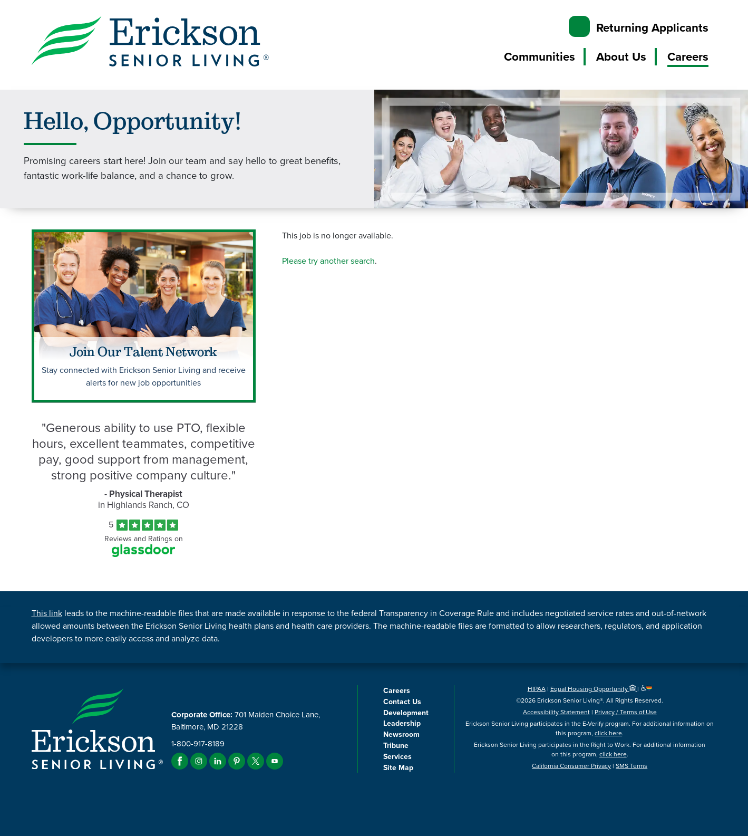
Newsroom (401, 734)
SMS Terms (631, 766)
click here (608, 733)
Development (406, 712)
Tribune (396, 745)
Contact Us (402, 701)
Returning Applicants (652, 27)
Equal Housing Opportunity (593, 689)
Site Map (398, 767)
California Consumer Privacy (571, 766)
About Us (621, 56)
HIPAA (537, 689)
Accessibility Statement (556, 712)
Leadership (402, 723)
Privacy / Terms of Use (626, 712)
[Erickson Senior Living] (150, 43)
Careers (687, 56)
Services (397, 756)
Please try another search (328, 261)
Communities (539, 56)
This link (47, 613)
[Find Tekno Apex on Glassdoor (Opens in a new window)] (143, 554)
